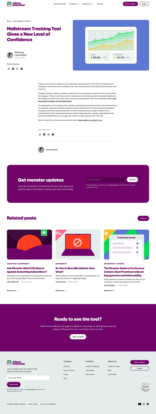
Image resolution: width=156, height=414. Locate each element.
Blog (109, 370)
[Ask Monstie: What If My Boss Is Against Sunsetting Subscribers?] (29, 270)
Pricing (99, 4)
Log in (144, 4)
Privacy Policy (114, 185)
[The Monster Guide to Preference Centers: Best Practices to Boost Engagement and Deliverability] (126, 271)
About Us (66, 366)
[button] (74, 4)
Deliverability (90, 370)
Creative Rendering (92, 366)
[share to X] (17, 69)
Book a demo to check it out (90, 120)
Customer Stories (114, 366)
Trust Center (112, 374)
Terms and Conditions (48, 404)
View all (143, 218)
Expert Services (60, 4)
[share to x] (48, 134)
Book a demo (130, 4)
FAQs (65, 378)
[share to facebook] (21, 69)
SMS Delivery (90, 374)
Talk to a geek (78, 337)
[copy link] (8, 69)
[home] (16, 3)
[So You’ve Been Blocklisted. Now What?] (78, 270)
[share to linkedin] (13, 69)
